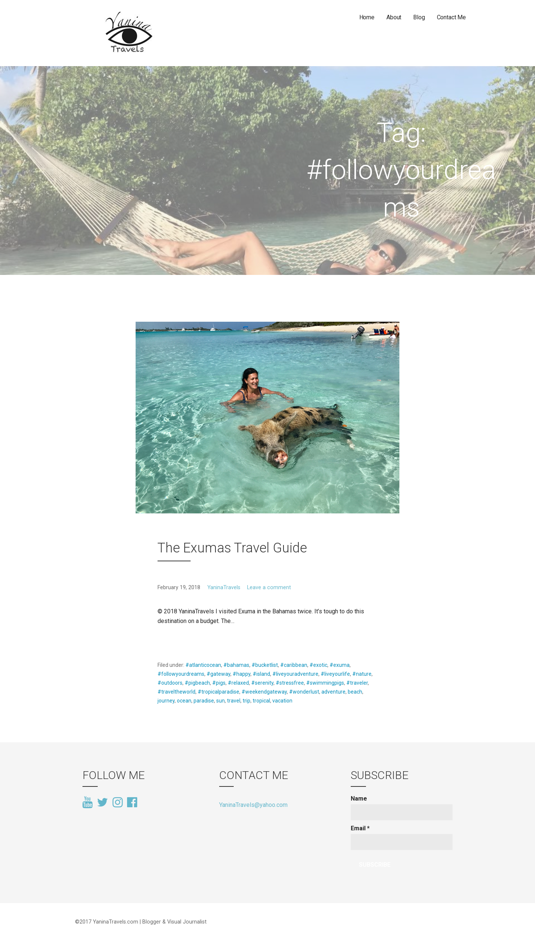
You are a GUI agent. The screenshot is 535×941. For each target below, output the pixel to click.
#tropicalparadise (218, 692)
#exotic (318, 665)
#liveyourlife (335, 674)
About (393, 17)
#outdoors (170, 683)
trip (246, 701)
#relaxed (238, 683)
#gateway (218, 674)
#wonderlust (304, 692)
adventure (333, 692)
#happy (241, 674)
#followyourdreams (181, 674)
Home (366, 17)
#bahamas (236, 665)
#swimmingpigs (325, 683)
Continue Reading (186, 638)
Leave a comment (269, 587)
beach (355, 692)
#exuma (340, 665)
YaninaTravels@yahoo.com (253, 804)
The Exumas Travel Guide (232, 548)
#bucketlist (265, 665)
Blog (419, 17)
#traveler (357, 683)
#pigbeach (197, 683)
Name (359, 798)
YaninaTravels (223, 587)
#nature (362, 674)
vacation (282, 701)
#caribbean (293, 665)
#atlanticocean (203, 665)
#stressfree (290, 683)
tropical (261, 701)
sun (220, 701)
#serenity (262, 683)
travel (233, 701)
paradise (204, 701)
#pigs (219, 683)
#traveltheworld (176, 692)
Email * (360, 828)
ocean (184, 701)
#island (261, 674)
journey (166, 701)
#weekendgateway (264, 692)
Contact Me (451, 17)
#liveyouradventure (295, 674)
